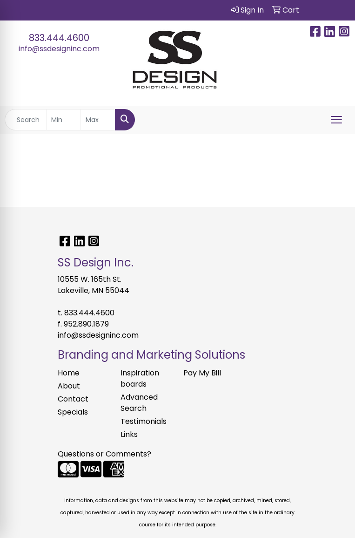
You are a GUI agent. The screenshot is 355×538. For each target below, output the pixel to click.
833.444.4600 (59, 37)
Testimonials (144, 421)
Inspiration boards (140, 378)
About (69, 386)
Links (129, 434)
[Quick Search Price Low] (63, 119)
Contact (73, 399)
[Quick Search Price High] (97, 119)
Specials (73, 412)
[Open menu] (336, 119)
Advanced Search (139, 403)
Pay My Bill (202, 373)
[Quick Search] (26, 119)
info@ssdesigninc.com (59, 48)
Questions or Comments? (104, 454)
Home (69, 373)
